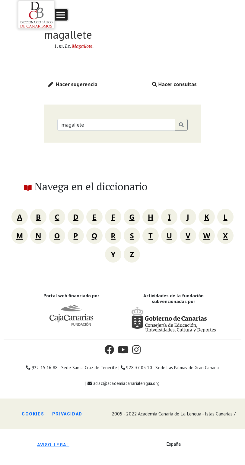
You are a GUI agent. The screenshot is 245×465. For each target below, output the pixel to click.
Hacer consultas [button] (174, 84)
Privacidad (67, 414)
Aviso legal (53, 444)
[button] (61, 15)
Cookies (33, 414)
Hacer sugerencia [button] (72, 84)
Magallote (82, 46)
